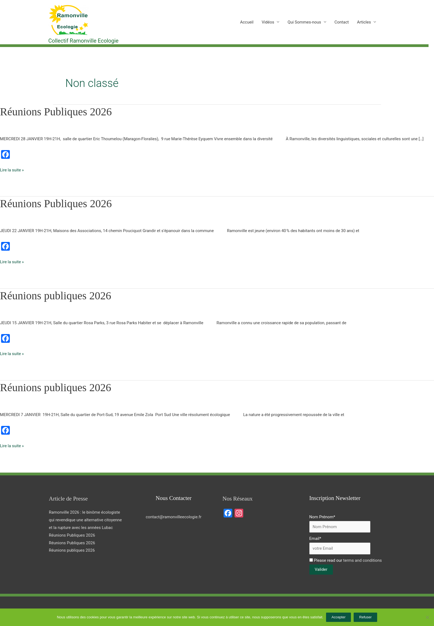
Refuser (365, 617)
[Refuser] (427, 617)
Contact (342, 22)
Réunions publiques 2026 (55, 295)
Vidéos (268, 22)
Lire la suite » (12, 169)
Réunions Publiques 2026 (56, 112)
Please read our (345, 560)
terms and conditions (362, 560)
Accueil (246, 22)
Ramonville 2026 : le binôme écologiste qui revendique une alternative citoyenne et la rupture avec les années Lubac (85, 520)
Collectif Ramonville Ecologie (83, 40)
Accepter (338, 617)
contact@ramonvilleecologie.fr (173, 516)
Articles (364, 22)
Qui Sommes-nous (304, 22)
